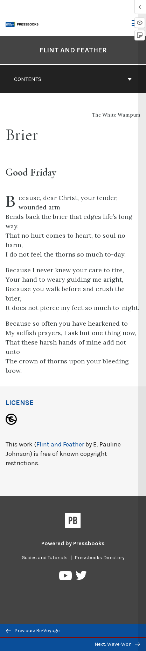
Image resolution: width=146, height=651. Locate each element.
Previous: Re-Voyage (33, 631)
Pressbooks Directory (100, 558)
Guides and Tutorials (45, 558)
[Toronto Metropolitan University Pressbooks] (23, 23)
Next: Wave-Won (117, 644)
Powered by (73, 543)
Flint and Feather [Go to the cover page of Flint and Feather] (73, 50)
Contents (73, 79)
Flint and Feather (60, 444)
